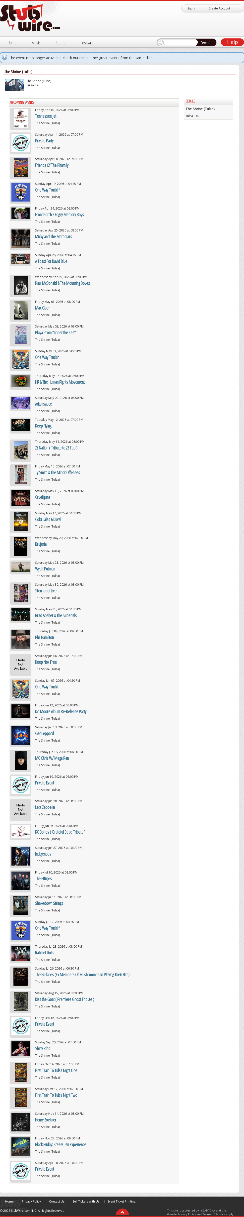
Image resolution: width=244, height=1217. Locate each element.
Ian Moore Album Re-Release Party (60, 711)
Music (36, 43)
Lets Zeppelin (45, 807)
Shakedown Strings (49, 903)
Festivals (87, 43)
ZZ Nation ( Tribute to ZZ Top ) (56, 448)
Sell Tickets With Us (86, 1201)
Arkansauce (43, 404)
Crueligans (42, 497)
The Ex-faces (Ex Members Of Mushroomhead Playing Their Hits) (82, 975)
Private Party (44, 141)
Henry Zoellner (45, 1120)
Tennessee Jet (45, 116)
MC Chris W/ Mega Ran (52, 758)
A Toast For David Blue (51, 261)
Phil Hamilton (44, 637)
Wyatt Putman (45, 569)
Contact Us (56, 1201)
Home (12, 43)
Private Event (44, 783)
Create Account (219, 8)
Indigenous (43, 854)
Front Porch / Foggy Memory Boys (59, 215)
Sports (60, 43)
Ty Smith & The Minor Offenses (57, 472)
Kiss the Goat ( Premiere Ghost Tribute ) (64, 999)
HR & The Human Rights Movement (60, 382)
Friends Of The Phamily (51, 165)
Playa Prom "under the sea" (55, 332)
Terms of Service (213, 1214)
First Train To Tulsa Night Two (56, 1095)
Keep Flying (43, 426)
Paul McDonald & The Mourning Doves (62, 283)
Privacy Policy (31, 1201)
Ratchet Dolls (44, 953)
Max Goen (42, 308)
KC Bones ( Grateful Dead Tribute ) (60, 832)
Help (232, 42)
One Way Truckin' (47, 190)
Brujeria (41, 544)
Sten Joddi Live (46, 591)
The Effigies (43, 879)
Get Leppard (44, 733)
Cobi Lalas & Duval (48, 519)
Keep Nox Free (46, 662)
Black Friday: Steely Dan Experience (60, 1144)
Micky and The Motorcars (53, 236)
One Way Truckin (47, 357)
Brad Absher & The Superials (56, 615)
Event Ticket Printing (121, 1201)
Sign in (191, 8)
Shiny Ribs (42, 1048)
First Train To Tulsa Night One (56, 1070)
